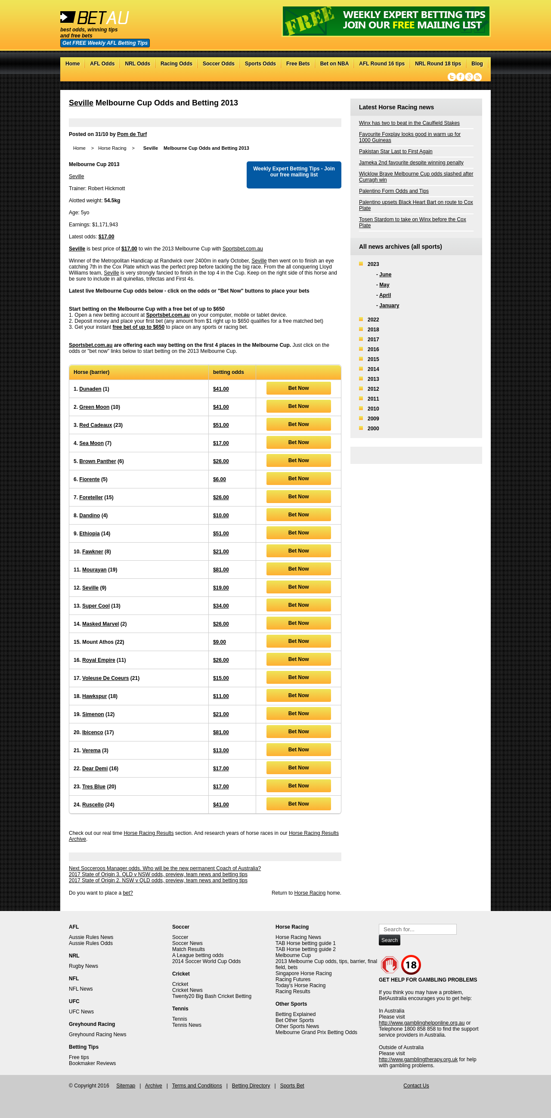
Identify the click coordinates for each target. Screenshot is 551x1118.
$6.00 (219, 479)
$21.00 (221, 552)
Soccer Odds (219, 64)
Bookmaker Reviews (92, 1063)
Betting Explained (296, 1014)
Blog (477, 64)
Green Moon (94, 407)
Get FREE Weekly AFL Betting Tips (105, 43)
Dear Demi (95, 769)
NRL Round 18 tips (438, 64)
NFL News (81, 989)
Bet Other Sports (295, 1020)
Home (72, 64)
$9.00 (219, 642)
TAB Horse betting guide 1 (306, 943)
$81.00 (221, 570)
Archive (153, 1086)
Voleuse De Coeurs (105, 678)
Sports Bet (292, 1086)
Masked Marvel (100, 624)
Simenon (93, 714)
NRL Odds (137, 64)
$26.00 (221, 461)
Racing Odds (176, 64)
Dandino (89, 516)
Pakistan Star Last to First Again (396, 151)
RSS (478, 77)
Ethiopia (89, 534)
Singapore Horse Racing (304, 973)
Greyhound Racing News (97, 1035)
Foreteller (91, 497)
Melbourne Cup (293, 955)
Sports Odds (260, 64)
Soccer (180, 937)
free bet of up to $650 (138, 327)
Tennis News (186, 1025)
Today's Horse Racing (300, 985)
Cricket (180, 984)
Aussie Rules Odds (91, 943)
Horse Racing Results (148, 833)
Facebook (460, 77)
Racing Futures (293, 979)
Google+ (469, 77)
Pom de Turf (132, 134)
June (385, 275)
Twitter (452, 77)
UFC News (81, 1012)
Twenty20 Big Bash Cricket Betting (211, 996)
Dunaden (90, 389)
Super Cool (96, 606)
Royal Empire (98, 660)
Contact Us (416, 1086)
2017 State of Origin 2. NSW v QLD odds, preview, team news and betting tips (158, 880)
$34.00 (221, 606)
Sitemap (125, 1086)
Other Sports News (297, 1026)
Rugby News (83, 966)
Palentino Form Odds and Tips (394, 191)
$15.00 (221, 678)
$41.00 (221, 389)
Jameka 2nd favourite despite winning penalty (411, 163)
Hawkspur (94, 696)
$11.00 (221, 696)
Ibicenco (92, 732)
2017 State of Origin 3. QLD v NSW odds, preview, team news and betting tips (158, 874)
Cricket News (187, 990)
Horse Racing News (298, 937)
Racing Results (293, 991)
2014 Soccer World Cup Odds (206, 961)
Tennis (179, 1019)
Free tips (79, 1057)
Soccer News (187, 943)
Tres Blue (93, 787)
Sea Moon (91, 443)
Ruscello (93, 805)
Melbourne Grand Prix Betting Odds (316, 1032)
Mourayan (94, 570)
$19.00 (221, 588)
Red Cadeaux (95, 425)
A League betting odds (197, 955)
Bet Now (298, 388)
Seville (81, 103)
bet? (128, 893)
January (389, 306)
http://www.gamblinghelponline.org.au (421, 1023)
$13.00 (221, 750)
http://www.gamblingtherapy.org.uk (418, 1059)
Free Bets (298, 64)
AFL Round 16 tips (382, 64)
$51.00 (221, 425)
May (384, 285)
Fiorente (89, 479)
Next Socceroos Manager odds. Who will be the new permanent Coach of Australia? (165, 868)
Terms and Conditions (197, 1086)
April (385, 295)
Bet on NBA (334, 64)
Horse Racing (112, 148)
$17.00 (107, 237)
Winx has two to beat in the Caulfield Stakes (409, 123)
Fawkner (92, 552)
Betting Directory (251, 1086)
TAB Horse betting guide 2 (306, 949)
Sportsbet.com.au (243, 249)
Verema (91, 750)
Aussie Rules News (91, 937)
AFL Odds (102, 64)
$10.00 (221, 516)
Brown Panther (97, 461)
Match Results (188, 949)
